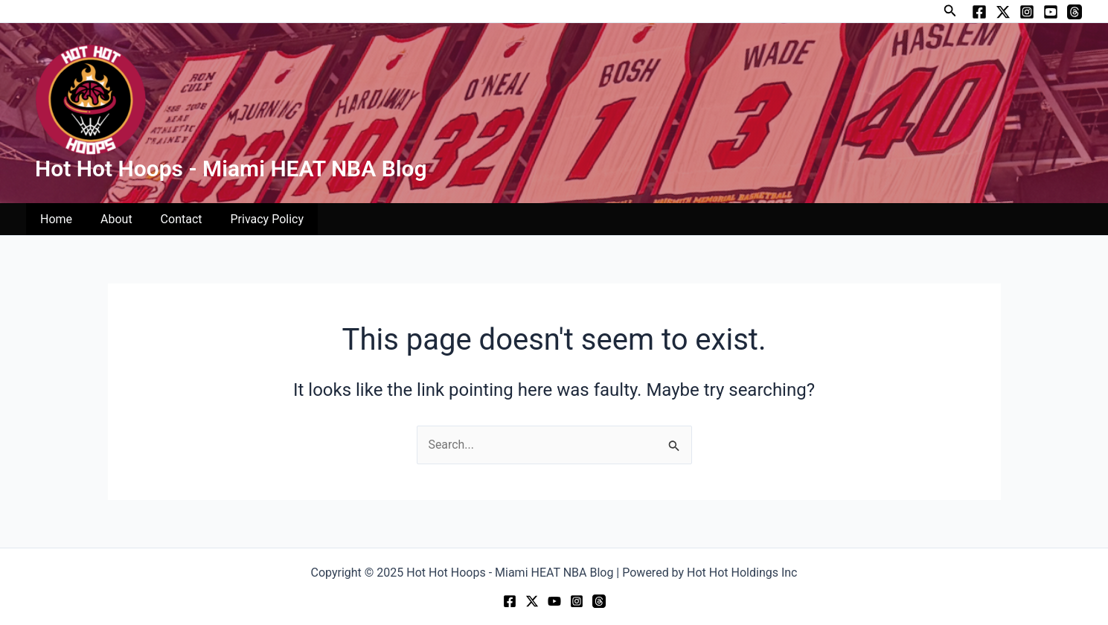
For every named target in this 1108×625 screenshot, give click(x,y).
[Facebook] (979, 11)
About (110, 219)
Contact (170, 219)
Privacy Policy (252, 219)
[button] (950, 10)
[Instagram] (1026, 11)
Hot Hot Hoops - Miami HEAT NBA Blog (231, 169)
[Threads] (1074, 11)
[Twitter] (1003, 11)
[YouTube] (1050, 11)
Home (54, 219)
